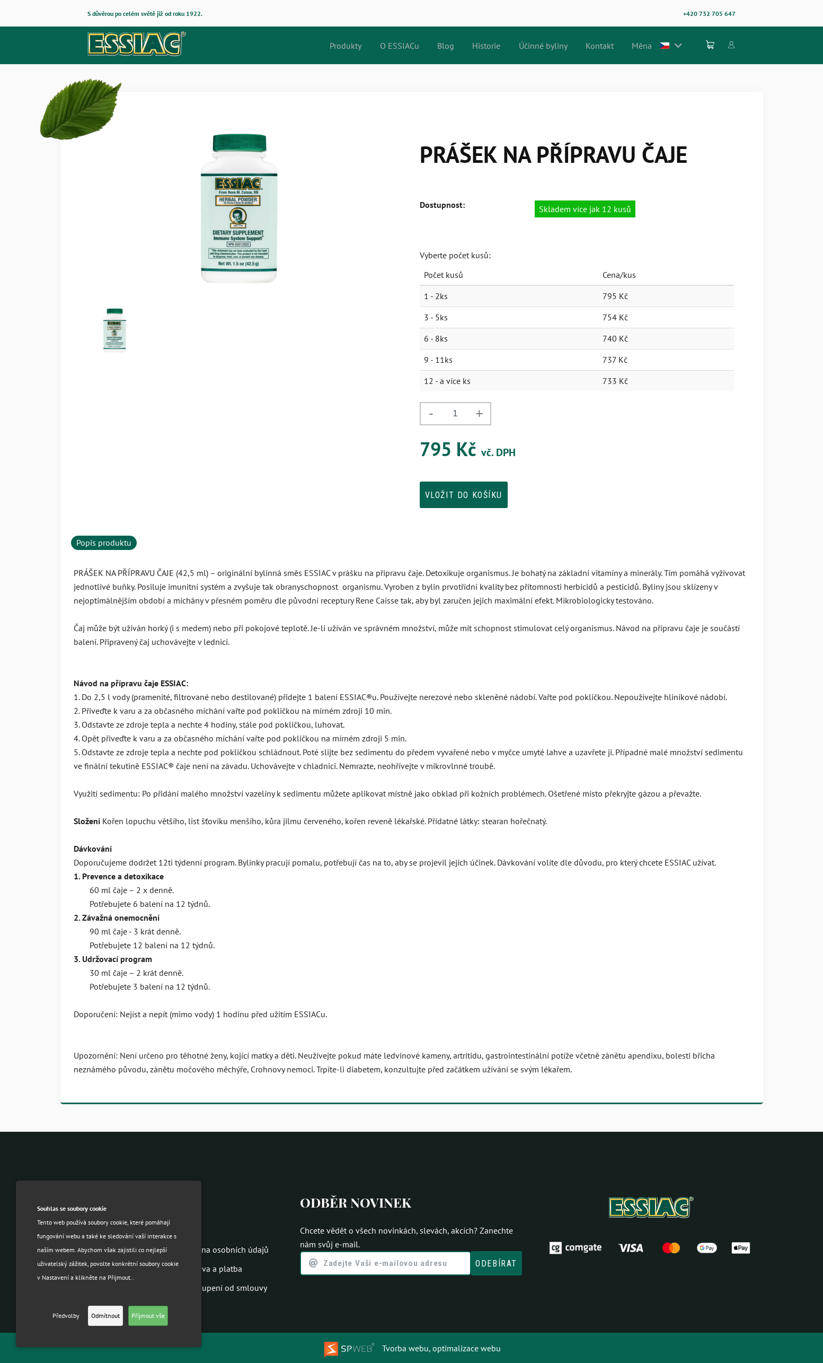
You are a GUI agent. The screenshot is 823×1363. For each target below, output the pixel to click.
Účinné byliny (562, 45)
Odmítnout (105, 1316)
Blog (475, 45)
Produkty (387, 45)
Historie (511, 45)
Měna (651, 45)
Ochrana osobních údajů (224, 1247)
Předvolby (65, 1316)
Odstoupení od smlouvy (223, 1285)
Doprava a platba (211, 1266)
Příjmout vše (148, 1316)
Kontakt (613, 45)
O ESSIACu (435, 45)
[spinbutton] (455, 413)
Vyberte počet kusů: (455, 255)
